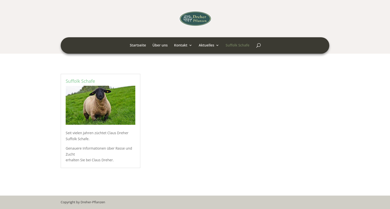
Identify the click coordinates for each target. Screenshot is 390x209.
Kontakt (181, 45)
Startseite (138, 45)
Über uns (160, 45)
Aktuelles (206, 45)
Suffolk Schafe (237, 45)
